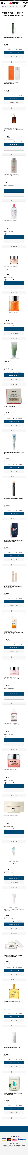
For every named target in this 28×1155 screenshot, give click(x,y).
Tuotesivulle (14, 56)
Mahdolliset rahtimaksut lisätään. (9, 93)
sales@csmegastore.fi (20, 1146)
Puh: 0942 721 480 (14, 1148)
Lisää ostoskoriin (14, 52)
